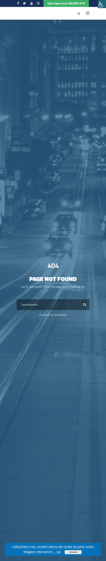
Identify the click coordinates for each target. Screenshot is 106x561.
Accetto (73, 552)
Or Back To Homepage (53, 315)
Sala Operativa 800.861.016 (66, 3)
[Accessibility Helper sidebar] (102, 4)
